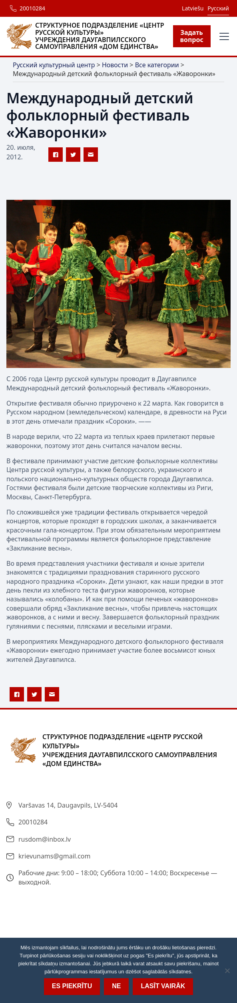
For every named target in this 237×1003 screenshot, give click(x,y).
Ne (116, 986)
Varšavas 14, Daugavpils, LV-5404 (68, 805)
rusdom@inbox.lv (44, 839)
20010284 (32, 8)
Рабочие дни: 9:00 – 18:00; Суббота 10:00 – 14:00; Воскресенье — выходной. (117, 877)
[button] (223, 36)
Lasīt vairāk (163, 986)
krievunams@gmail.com (54, 856)
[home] (89, 36)
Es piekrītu (72, 986)
